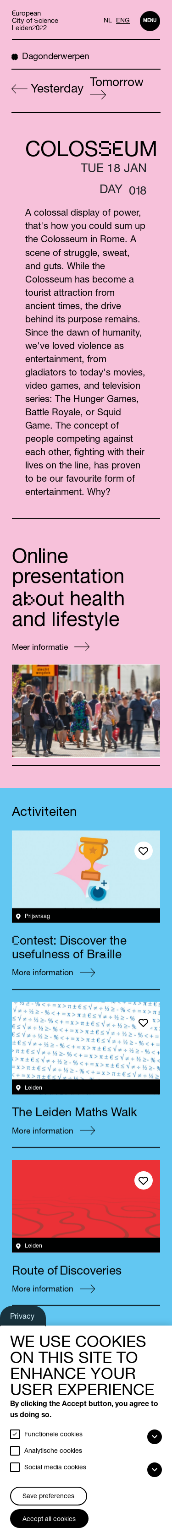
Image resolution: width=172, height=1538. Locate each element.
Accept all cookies (49, 1519)
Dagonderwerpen (50, 57)
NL (108, 21)
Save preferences (48, 1497)
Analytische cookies (53, 1451)
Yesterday (47, 90)
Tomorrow (117, 88)
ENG (123, 21)
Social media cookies (55, 1468)
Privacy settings (23, 1319)
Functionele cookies (53, 1435)
